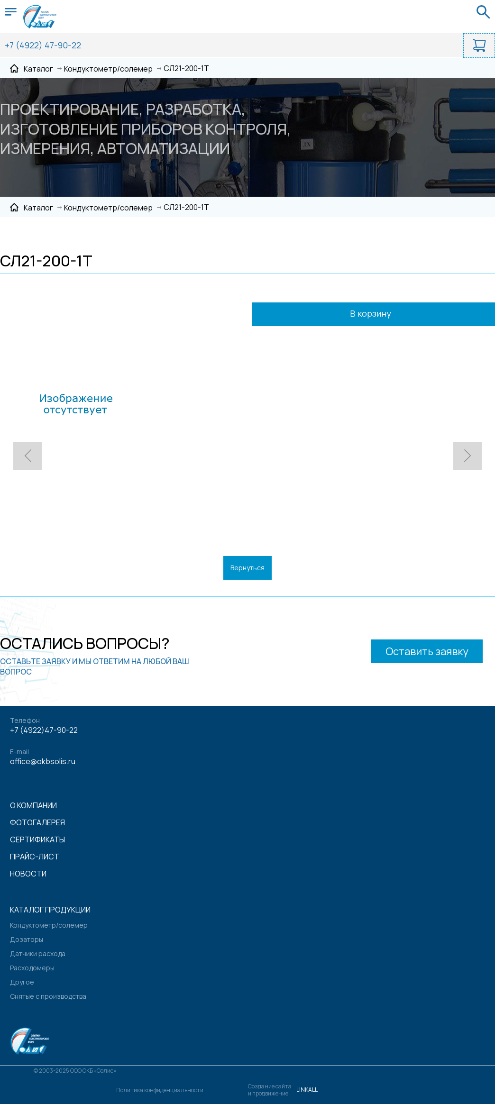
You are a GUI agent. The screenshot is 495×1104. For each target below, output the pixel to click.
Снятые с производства (48, 996)
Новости (28, 873)
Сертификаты (37, 839)
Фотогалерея (37, 822)
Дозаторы (26, 939)
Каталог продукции (50, 909)
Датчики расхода (37, 953)
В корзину (383, 314)
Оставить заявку (426, 651)
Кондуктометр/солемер (49, 925)
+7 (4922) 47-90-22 (43, 45)
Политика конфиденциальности (159, 1090)
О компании (33, 805)
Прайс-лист (34, 856)
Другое (22, 981)
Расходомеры (32, 967)
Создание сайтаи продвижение (270, 1090)
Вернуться (247, 567)
